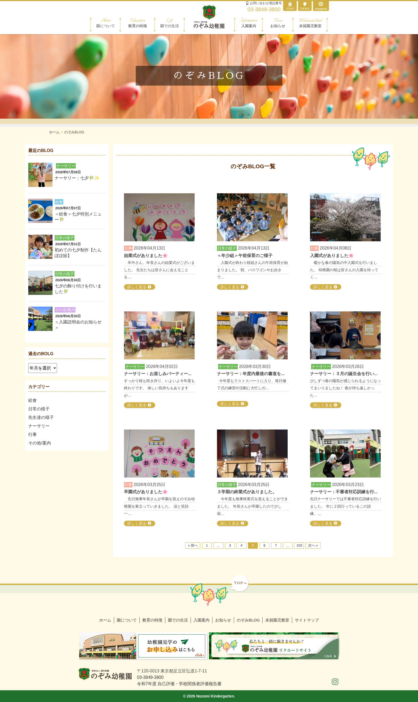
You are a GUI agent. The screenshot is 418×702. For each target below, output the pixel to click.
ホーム (105, 620)
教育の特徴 (137, 23)
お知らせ (277, 23)
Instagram (321, 6)
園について (127, 620)
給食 (32, 400)
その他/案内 (39, 443)
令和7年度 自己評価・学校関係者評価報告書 (179, 683)
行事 (32, 434)
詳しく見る (139, 287)
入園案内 (248, 23)
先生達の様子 (41, 417)
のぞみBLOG (248, 620)
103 (299, 545)
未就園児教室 (310, 23)
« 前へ (193, 545)
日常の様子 (39, 409)
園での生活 (178, 620)
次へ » (313, 545)
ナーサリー (39, 426)
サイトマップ (307, 620)
